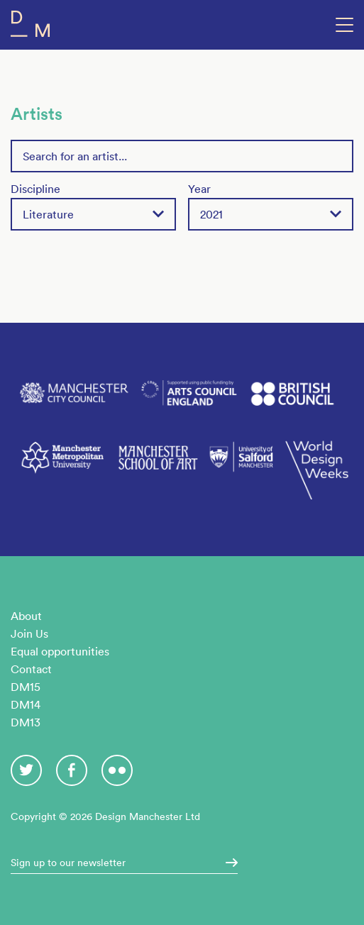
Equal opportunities (60, 651)
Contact (31, 669)
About (26, 616)
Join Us (29, 633)
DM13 (25, 722)
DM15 (25, 687)
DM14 (25, 704)
